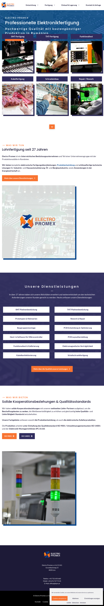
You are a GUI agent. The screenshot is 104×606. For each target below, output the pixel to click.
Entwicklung (34, 5)
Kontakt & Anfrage (93, 5)
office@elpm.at (55, 583)
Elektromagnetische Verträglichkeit (78, 346)
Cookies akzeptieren (59, 598)
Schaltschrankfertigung (78, 355)
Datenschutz (75, 602)
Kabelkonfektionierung (26, 355)
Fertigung (51, 5)
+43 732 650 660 (55, 578)
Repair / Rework (86, 79)
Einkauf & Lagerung (72, 5)
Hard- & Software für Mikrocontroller (26, 337)
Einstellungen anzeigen (92, 598)
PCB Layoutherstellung (78, 337)
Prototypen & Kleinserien (26, 319)
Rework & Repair (77, 319)
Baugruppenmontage (26, 328)
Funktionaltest (86, 36)
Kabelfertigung (17, 79)
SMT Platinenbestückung (26, 309)
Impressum (83, 602)
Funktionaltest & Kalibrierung (26, 346)
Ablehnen (75, 598)
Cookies (69, 602)
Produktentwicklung (66, 165)
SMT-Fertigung (17, 36)
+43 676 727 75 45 (54, 581)
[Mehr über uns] (52, 127)
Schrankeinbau (52, 79)
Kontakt (38, 602)
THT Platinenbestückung (77, 309)
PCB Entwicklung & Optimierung (78, 328)
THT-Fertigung (52, 36)
